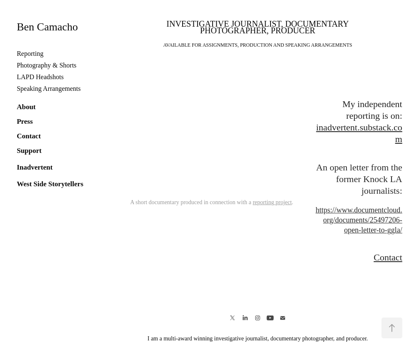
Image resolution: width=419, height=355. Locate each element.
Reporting (30, 53)
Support (29, 151)
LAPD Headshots (40, 76)
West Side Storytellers (50, 184)
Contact (29, 136)
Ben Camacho (47, 27)
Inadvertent (35, 167)
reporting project (272, 202)
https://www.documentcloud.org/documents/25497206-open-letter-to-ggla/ (359, 220)
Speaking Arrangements (48, 88)
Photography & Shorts (46, 65)
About (26, 107)
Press (25, 121)
